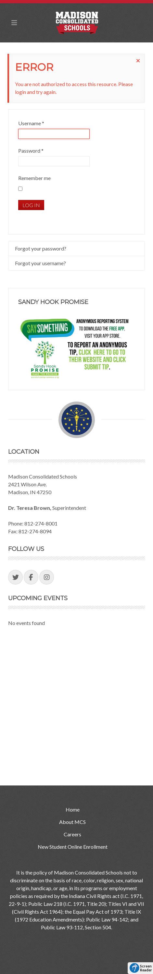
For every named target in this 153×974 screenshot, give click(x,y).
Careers (72, 834)
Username (31, 123)
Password (31, 150)
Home (73, 809)
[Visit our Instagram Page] (46, 577)
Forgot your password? (40, 248)
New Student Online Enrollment (73, 847)
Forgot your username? (40, 263)
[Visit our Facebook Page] (31, 577)
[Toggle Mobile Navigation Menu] (14, 22)
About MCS (72, 822)
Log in (31, 205)
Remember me (34, 178)
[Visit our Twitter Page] (15, 577)
